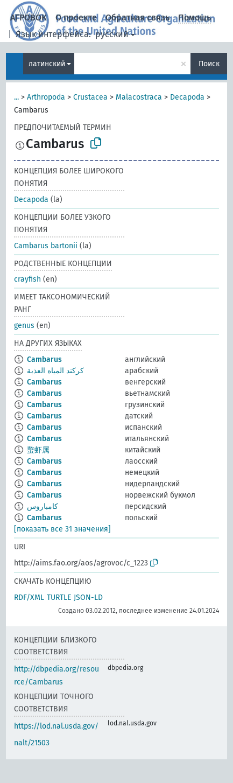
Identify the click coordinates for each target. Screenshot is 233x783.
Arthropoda (46, 97)
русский (112, 34)
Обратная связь (137, 17)
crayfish (27, 279)
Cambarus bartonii (45, 245)
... (16, 97)
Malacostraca (139, 97)
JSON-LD (88, 597)
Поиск (209, 63)
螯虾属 (38, 450)
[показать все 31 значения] (62, 529)
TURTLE (59, 597)
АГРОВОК (28, 17)
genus (24, 325)
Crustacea (90, 97)
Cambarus (44, 359)
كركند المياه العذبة (55, 370)
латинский (47, 63)
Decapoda (187, 97)
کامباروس (42, 506)
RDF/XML (29, 597)
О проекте (76, 17)
